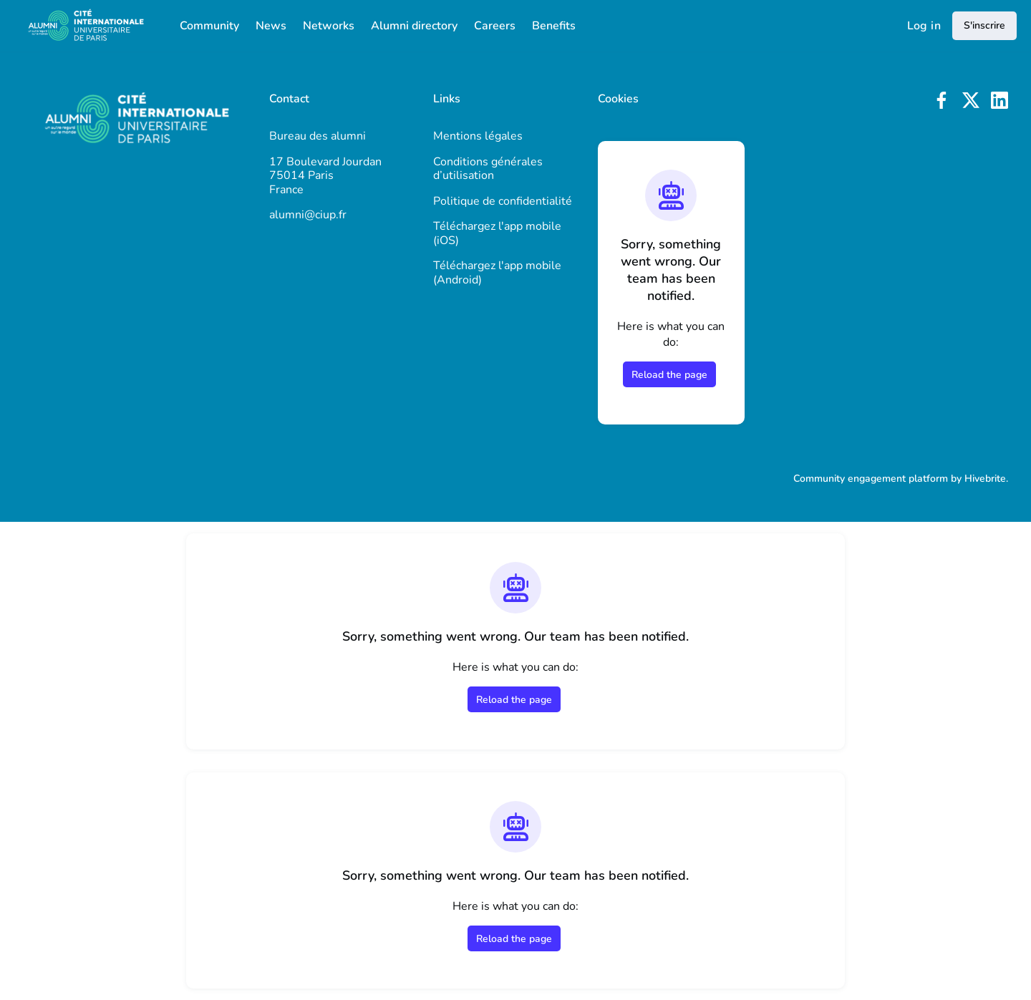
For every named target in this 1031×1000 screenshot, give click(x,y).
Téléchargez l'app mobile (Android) (497, 273)
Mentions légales (478, 136)
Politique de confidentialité (502, 201)
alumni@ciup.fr (308, 215)
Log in (924, 26)
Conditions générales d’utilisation (488, 169)
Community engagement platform (870, 478)
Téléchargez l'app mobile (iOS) (497, 233)
